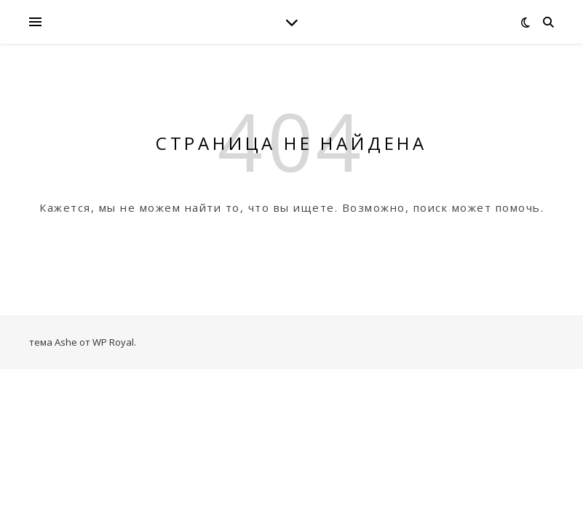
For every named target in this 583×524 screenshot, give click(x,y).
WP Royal (113, 342)
